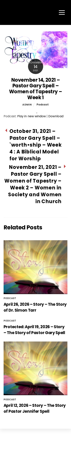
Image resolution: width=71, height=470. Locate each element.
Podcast (43, 104)
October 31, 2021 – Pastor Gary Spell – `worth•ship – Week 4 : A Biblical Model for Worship (35, 145)
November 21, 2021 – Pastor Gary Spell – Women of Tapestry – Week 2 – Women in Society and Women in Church (33, 184)
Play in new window (31, 116)
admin (27, 104)
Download (55, 116)
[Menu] (61, 12)
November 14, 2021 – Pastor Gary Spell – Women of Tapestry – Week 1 (35, 89)
